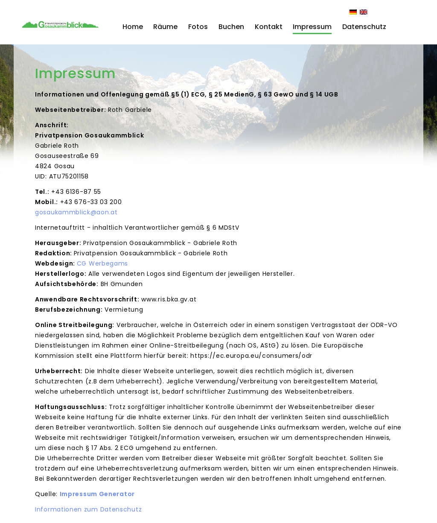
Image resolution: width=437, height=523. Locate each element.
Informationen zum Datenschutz (88, 509)
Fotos (198, 27)
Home (132, 27)
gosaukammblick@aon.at (76, 212)
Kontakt (269, 27)
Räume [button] (165, 27)
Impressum (312, 27)
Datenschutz (364, 27)
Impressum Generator (97, 494)
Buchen (231, 27)
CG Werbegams (102, 263)
